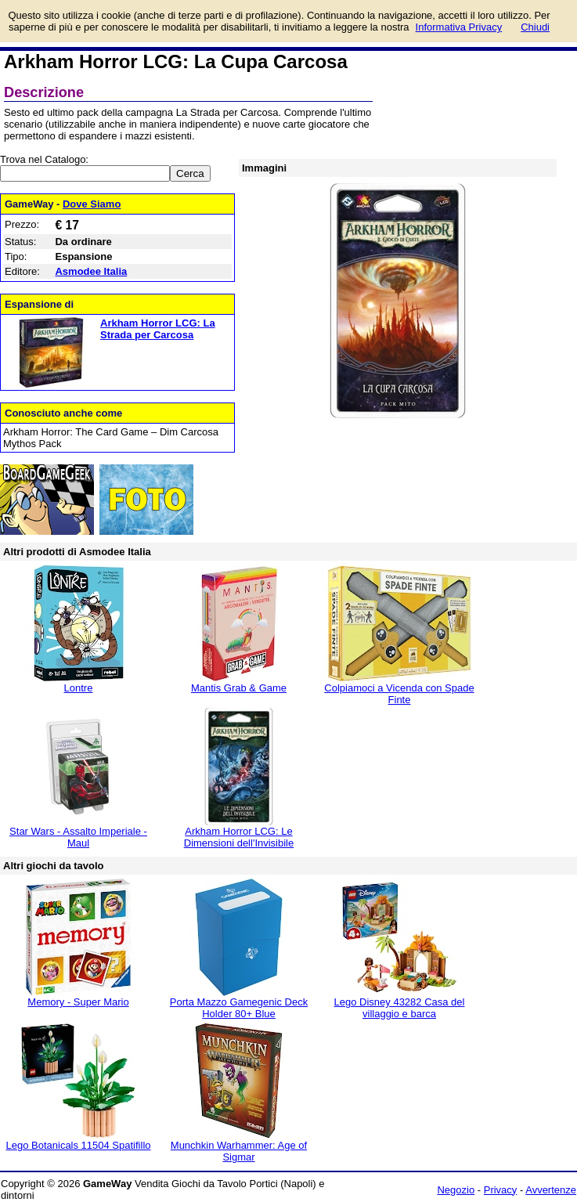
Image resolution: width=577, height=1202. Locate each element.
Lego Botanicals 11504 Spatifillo (77, 1145)
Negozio (455, 1190)
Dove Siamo (92, 204)
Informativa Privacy (459, 27)
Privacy (500, 1190)
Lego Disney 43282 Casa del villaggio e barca (399, 1008)
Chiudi (535, 27)
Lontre (78, 688)
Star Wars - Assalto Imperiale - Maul (78, 837)
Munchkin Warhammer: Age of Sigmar (239, 1151)
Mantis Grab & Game (239, 688)
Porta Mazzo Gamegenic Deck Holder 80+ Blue (239, 1008)
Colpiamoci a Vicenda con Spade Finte (399, 694)
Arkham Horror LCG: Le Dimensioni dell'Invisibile (239, 837)
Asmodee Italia (91, 271)
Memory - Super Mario (77, 1002)
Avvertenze (550, 1190)
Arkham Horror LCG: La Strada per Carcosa (157, 329)
